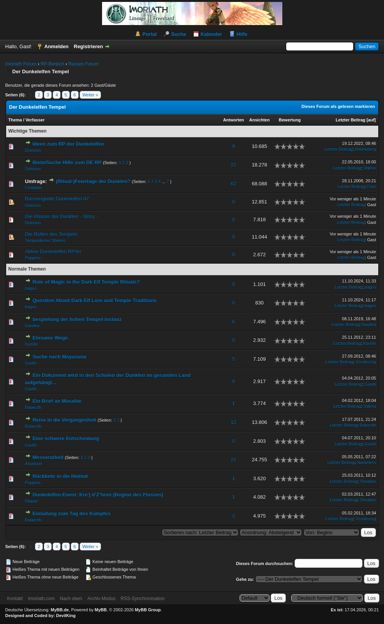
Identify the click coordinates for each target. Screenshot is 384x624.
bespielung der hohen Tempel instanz (77, 319)
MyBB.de (60, 609)
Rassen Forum (84, 64)
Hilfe (241, 34)
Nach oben (71, 598)
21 (233, 165)
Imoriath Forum (21, 64)
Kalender (211, 34)
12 (233, 422)
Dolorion (33, 150)
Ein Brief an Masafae (56, 401)
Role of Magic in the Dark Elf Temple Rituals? (86, 282)
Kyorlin (31, 344)
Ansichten (259, 120)
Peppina (32, 258)
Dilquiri (31, 501)
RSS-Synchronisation (142, 598)
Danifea (32, 325)
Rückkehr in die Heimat (60, 476)
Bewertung (290, 120)
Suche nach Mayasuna (59, 357)
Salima (369, 406)
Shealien (368, 481)
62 (233, 184)
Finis (371, 186)
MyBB (101, 609)
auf (371, 120)
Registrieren (88, 46)
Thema (15, 120)
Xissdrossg (365, 362)
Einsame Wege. (50, 338)
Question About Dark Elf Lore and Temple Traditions (94, 300)
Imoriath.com (41, 598)
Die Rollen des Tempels (51, 234)
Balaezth (33, 407)
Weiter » (90, 95)
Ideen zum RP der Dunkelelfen (68, 144)
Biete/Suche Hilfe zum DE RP (66, 162)
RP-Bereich (52, 64)
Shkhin (369, 168)
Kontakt (15, 598)
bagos (31, 288)
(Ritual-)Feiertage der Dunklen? (93, 181)
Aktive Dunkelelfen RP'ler (53, 251)
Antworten (233, 120)
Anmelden (56, 46)
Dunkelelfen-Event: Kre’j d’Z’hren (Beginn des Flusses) (97, 495)
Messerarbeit (47, 457)
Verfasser (35, 120)
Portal (150, 34)
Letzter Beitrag (351, 120)
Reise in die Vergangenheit (64, 420)
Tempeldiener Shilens (45, 240)
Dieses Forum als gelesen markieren (338, 106)
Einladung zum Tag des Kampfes (71, 513)
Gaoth (31, 363)
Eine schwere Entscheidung (65, 438)
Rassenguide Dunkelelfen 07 (57, 199)
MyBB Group (148, 609)
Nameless (366, 462)
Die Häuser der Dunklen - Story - (61, 216)
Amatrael (33, 463)
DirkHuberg (365, 149)
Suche (178, 34)
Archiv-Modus (101, 598)
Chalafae (33, 187)
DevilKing (66, 615)
